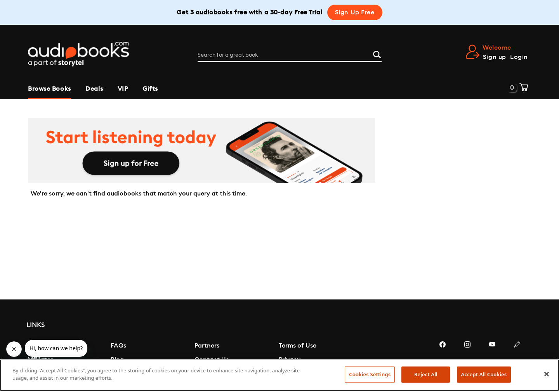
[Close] (546, 373)
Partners (206, 346)
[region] (279, 375)
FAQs (118, 346)
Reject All (425, 374)
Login (519, 57)
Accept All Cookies (484, 374)
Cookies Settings (370, 374)
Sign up (494, 57)
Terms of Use (297, 346)
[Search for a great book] (290, 55)
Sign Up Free (355, 12)
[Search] (376, 54)
